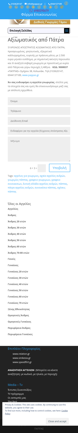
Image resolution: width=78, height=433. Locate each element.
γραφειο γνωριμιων (39, 179)
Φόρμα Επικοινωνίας (39, 14)
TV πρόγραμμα (16, 393)
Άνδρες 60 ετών (17, 246)
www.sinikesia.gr (22, 358)
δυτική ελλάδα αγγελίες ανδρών (40, 183)
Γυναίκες (13, 265)
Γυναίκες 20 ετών (18, 271)
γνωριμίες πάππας (18, 179)
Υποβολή (60, 168)
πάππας (63, 183)
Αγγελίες (13, 208)
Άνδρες (12, 215)
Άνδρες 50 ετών (17, 240)
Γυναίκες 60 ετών (18, 296)
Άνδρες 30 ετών (17, 227)
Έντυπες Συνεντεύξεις (19, 389)
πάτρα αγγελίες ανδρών (20, 187)
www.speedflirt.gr (22, 362)
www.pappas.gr (30, 75)
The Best (12, 401)
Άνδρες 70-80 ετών (18, 252)
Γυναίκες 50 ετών (18, 290)
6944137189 (56, 3)
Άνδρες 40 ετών (17, 233)
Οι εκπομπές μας (17, 397)
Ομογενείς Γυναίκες (19, 321)
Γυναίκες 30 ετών (18, 277)
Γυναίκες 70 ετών (18, 302)
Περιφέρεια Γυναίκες (20, 334)
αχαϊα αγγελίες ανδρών (52, 175)
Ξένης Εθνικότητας (19, 309)
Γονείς (11, 258)
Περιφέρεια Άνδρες (19, 327)
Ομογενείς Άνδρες (18, 315)
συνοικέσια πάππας (45, 187)
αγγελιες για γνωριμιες (26, 175)
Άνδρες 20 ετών (17, 221)
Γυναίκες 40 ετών (18, 284)
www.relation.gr (21, 353)
